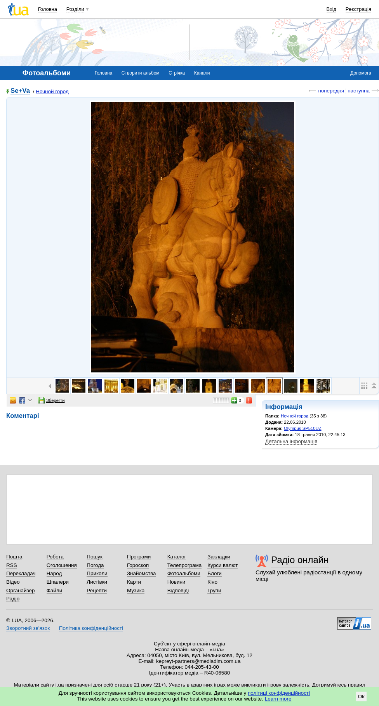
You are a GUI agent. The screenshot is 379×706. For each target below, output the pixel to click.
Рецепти (97, 590)
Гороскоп (138, 565)
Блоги (214, 573)
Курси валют (222, 565)
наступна (359, 91)
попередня (331, 91)
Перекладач (20, 573)
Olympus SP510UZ (303, 428)
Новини (176, 582)
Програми (139, 557)
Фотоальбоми (183, 573)
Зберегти (51, 400)
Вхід (332, 9)
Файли (55, 590)
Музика (135, 590)
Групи (214, 590)
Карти (134, 582)
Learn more (278, 699)
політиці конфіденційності (279, 693)
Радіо (12, 599)
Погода (95, 565)
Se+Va (20, 91)
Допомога (360, 73)
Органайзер (20, 590)
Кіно (212, 582)
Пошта (14, 557)
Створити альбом (141, 73)
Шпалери (58, 582)
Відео (13, 582)
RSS (11, 565)
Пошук (95, 557)
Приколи (97, 573)
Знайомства (141, 573)
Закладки (218, 557)
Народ (54, 573)
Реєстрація (358, 9)
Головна (47, 9)
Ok (361, 696)
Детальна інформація (291, 441)
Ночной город (52, 91)
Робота (55, 557)
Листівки (97, 582)
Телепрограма (184, 565)
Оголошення (62, 565)
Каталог (176, 557)
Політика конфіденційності (91, 628)
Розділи (75, 9)
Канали (202, 73)
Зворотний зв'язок (28, 628)
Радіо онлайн (300, 560)
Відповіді (178, 590)
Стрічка (177, 73)
